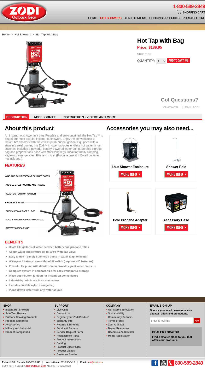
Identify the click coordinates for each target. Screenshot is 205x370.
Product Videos (66, 350)
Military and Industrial (18, 328)
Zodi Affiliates (116, 324)
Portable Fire (194, 18)
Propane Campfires (16, 320)
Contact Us (63, 313)
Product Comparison (17, 332)
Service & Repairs (67, 328)
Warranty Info (64, 320)
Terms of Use (116, 320)
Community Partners (120, 317)
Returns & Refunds (68, 324)
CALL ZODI (192, 107)
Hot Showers (110, 18)
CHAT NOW (170, 107)
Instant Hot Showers (17, 309)
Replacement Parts (68, 335)
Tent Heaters (135, 18)
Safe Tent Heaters (15, 313)
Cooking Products (164, 18)
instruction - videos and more (89, 117)
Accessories (45, 117)
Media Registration (119, 335)
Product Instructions (69, 339)
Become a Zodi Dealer (121, 332)
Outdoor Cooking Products (21, 317)
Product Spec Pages (69, 347)
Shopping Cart (194, 12)
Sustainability (116, 313)
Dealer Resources (118, 328)
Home (92, 18)
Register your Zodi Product (73, 317)
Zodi (24, 12)
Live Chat (62, 309)
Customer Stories (67, 354)
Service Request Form (70, 332)
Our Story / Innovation (121, 309)
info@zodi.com (95, 362)
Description (17, 117)
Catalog (61, 343)
